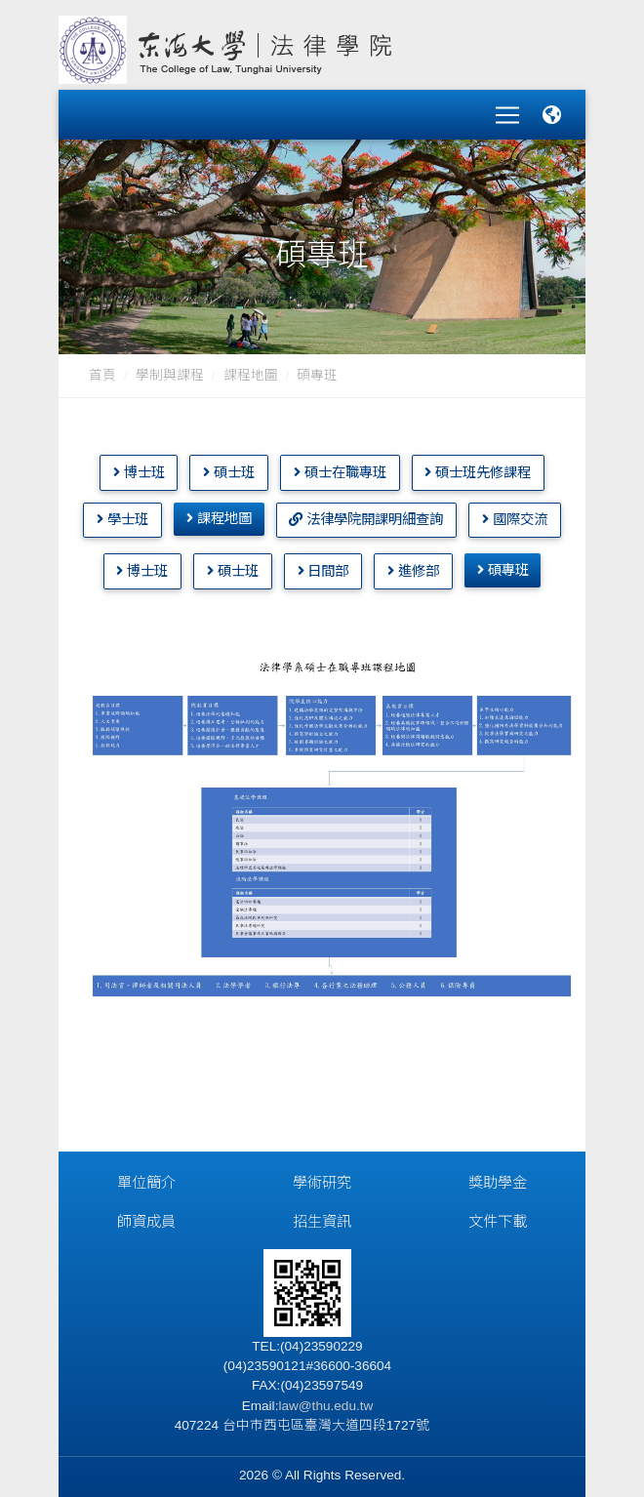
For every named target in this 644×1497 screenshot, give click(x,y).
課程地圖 (250, 368)
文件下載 (497, 1214)
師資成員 (146, 1214)
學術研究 (322, 1175)
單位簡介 (146, 1175)
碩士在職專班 (340, 465)
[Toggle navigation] (507, 111)
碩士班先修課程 (477, 465)
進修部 (413, 564)
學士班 (122, 512)
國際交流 (514, 512)
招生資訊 (322, 1214)
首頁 (102, 368)
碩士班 (229, 465)
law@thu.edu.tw (325, 1399)
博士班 (139, 465)
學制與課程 (170, 368)
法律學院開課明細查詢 (366, 512)
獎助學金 (497, 1175)
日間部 (323, 564)
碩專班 (503, 563)
